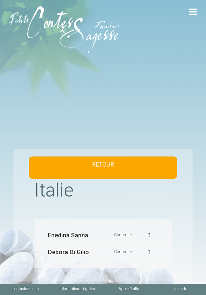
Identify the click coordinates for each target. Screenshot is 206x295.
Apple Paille (129, 289)
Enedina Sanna (68, 235)
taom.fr (180, 289)
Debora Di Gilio (68, 252)
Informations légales (77, 289)
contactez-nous (26, 289)
